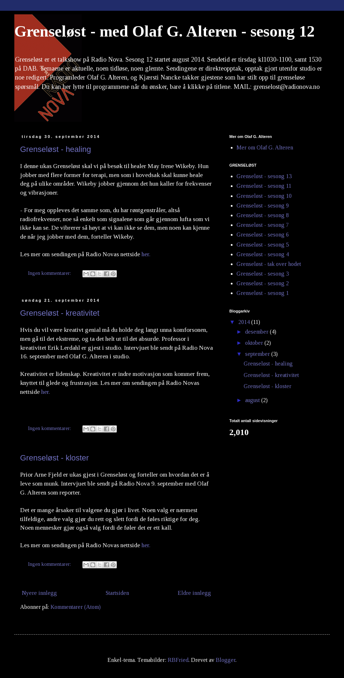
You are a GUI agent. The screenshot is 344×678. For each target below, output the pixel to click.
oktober (254, 343)
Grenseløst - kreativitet (59, 313)
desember (257, 332)
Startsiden (117, 593)
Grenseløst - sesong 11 (263, 186)
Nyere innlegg (39, 593)
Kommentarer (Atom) (76, 607)
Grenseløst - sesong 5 (262, 245)
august (253, 400)
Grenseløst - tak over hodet (268, 264)
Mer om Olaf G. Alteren (264, 147)
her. (146, 254)
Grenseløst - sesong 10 (264, 196)
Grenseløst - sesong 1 (262, 293)
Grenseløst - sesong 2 (262, 283)
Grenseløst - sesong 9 (262, 205)
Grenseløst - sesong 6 (262, 234)
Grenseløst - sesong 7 (262, 225)
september (258, 354)
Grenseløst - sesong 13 (264, 176)
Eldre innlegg (194, 593)
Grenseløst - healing (55, 149)
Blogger (225, 660)
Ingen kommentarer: (50, 273)
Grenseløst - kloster (54, 457)
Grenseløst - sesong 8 (262, 215)
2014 (244, 322)
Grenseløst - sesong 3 (262, 274)
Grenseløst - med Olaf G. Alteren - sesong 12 (164, 31)
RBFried (178, 660)
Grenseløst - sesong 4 (262, 254)
